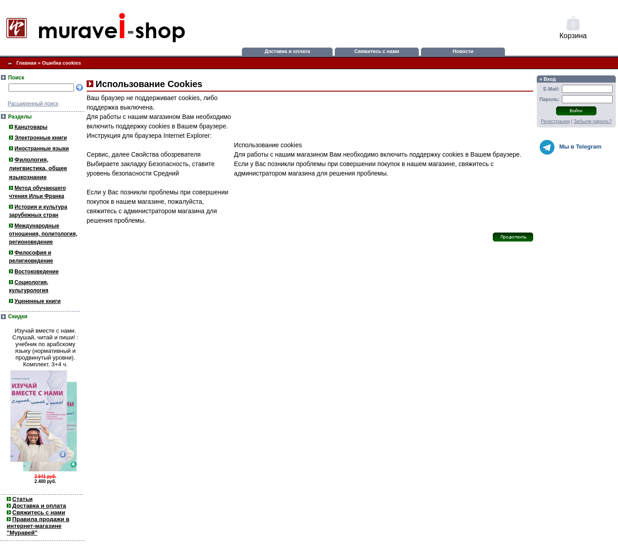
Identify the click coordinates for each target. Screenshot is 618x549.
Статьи (22, 499)
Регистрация (555, 121)
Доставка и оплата (287, 51)
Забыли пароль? (593, 121)
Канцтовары (30, 127)
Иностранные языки (41, 148)
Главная (26, 63)
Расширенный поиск (33, 104)
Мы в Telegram (570, 147)
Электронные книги (40, 138)
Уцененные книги (37, 301)
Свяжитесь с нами (377, 51)
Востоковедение (36, 271)
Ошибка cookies (61, 63)
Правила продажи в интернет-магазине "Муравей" (38, 526)
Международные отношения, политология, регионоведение (43, 234)
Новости (463, 51)
